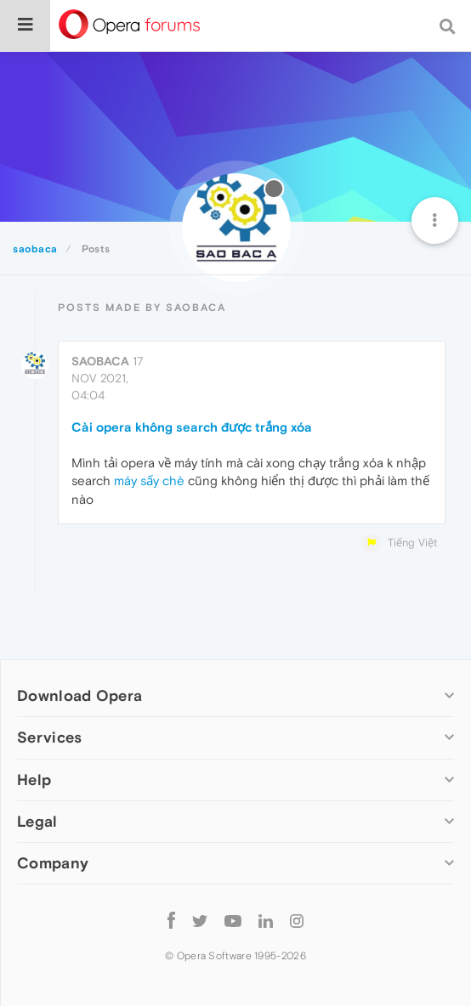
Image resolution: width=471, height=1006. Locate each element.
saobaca (100, 361)
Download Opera (79, 695)
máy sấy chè (149, 480)
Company (52, 863)
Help (34, 779)
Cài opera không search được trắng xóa (191, 427)
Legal (37, 821)
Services (49, 737)
